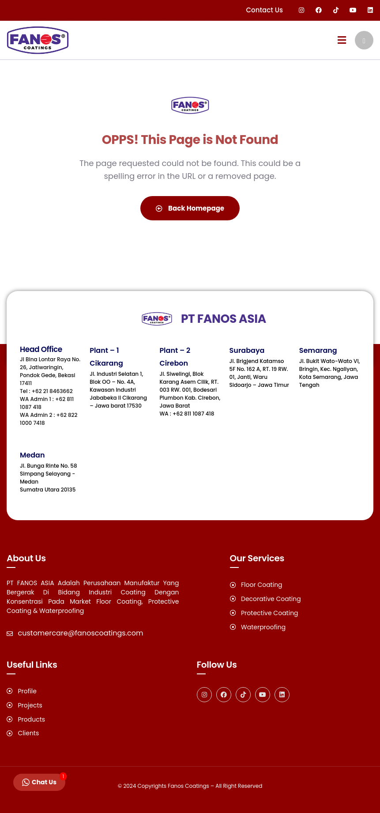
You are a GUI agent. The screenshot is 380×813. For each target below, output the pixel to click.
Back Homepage (190, 208)
